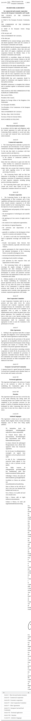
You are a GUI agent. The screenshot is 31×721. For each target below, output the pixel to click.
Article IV (15, 703)
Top (3, 692)
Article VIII (10, 715)
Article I (15, 695)
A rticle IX (13, 718)
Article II (13, 697)
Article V (12, 705)
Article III (13, 700)
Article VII (13, 712)
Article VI (14, 709)
